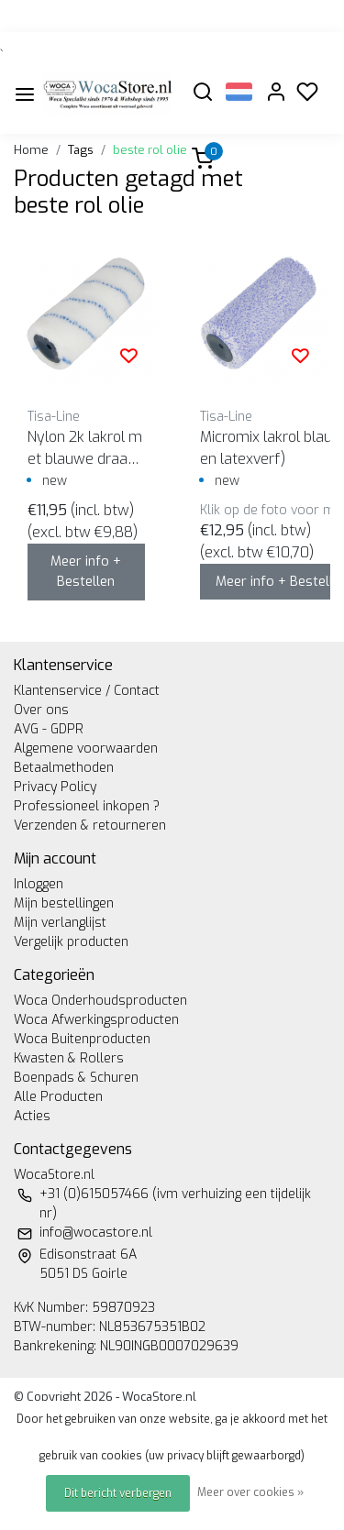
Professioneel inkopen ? (87, 806)
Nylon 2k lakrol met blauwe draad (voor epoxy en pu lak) (85, 448)
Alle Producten (58, 1097)
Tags (81, 150)
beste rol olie (150, 150)
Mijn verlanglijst (60, 922)
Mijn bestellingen (64, 903)
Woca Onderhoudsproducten (100, 1000)
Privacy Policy (55, 787)
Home (31, 150)
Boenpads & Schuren (76, 1077)
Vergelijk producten (71, 942)
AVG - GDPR (48, 729)
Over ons (41, 710)
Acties (32, 1116)
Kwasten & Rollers (69, 1058)
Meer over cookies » (250, 1492)
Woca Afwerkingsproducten (96, 1020)
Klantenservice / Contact (87, 690)
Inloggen (38, 884)
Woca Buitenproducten (82, 1039)
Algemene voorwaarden (86, 748)
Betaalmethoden (64, 767)
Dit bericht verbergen (118, 1493)
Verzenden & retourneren (90, 825)
